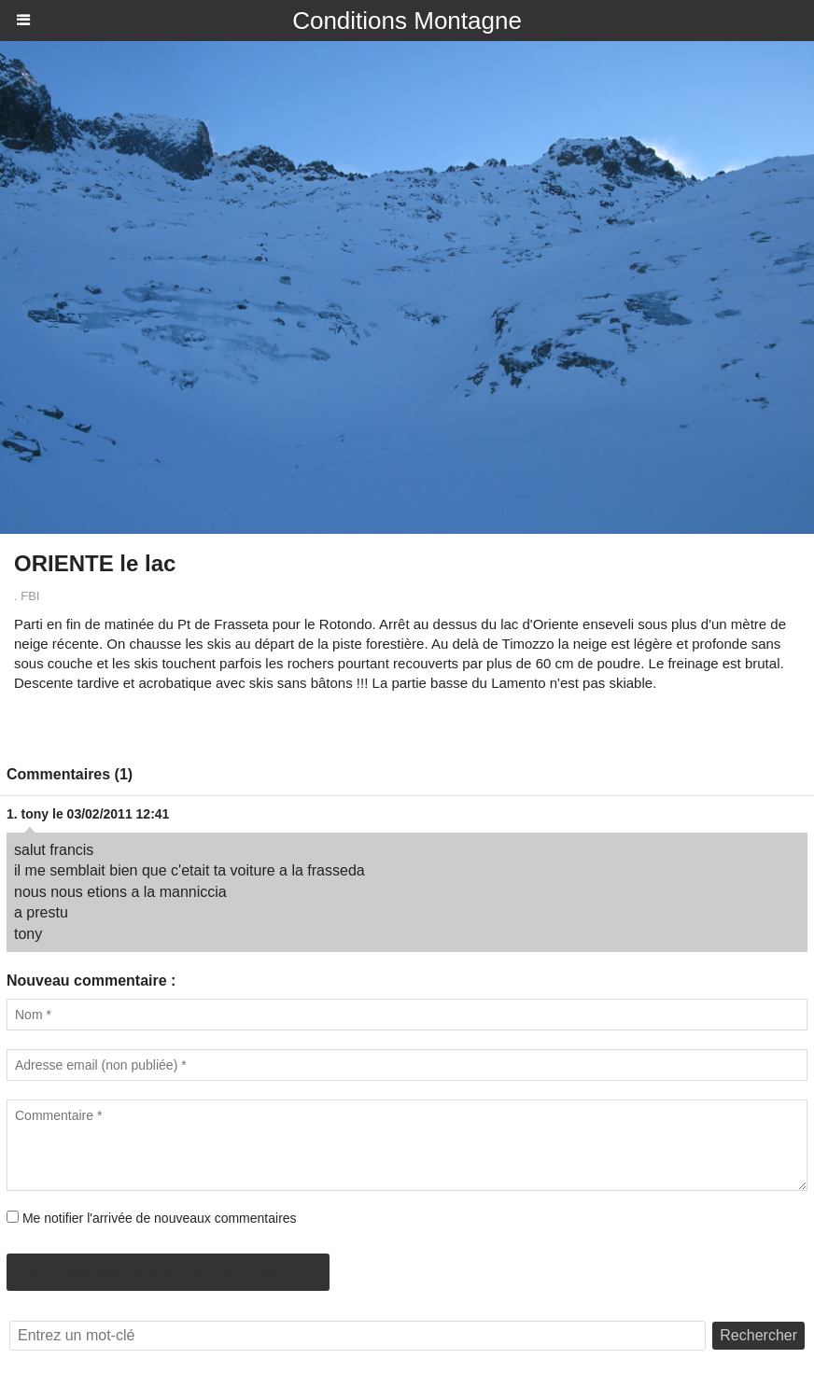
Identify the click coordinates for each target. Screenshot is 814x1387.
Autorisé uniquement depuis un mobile (168, 1272)
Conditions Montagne (407, 21)
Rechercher (758, 1335)
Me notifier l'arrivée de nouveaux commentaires (159, 1218)
